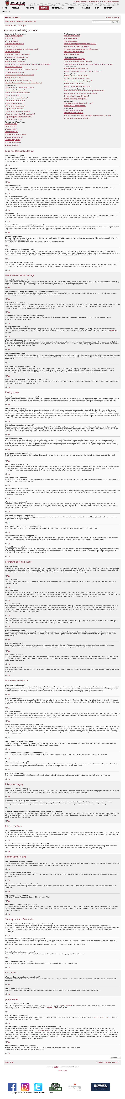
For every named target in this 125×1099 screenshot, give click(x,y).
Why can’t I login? (11, 46)
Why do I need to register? (13, 36)
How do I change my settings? (15, 61)
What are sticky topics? (12, 140)
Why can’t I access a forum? (14, 103)
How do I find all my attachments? (75, 106)
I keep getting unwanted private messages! (78, 61)
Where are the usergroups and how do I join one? (80, 44)
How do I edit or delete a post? (15, 90)
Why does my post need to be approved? (18, 117)
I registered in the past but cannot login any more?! (21, 49)
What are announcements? (14, 137)
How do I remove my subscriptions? (75, 99)
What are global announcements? (16, 134)
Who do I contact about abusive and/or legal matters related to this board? (88, 115)
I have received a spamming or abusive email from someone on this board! (88, 64)
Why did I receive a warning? (14, 109)
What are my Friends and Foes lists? (76, 68)
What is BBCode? (11, 124)
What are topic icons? (12, 145)
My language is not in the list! (14, 72)
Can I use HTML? (11, 126)
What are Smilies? (11, 129)
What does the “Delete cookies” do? (17, 57)
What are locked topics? (13, 142)
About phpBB (49, 1008)
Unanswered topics (10, 26)
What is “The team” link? (72, 54)
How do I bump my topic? (13, 119)
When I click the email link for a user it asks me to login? (23, 83)
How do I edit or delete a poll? (15, 101)
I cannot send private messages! (74, 59)
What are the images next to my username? (19, 75)
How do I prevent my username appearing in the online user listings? (27, 64)
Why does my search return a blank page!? (78, 81)
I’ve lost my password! (12, 52)
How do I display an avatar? (14, 77)
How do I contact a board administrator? (77, 118)
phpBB (111, 330)
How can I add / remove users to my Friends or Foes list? (82, 71)
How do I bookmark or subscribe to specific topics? (80, 93)
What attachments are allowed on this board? (78, 103)
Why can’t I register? (12, 41)
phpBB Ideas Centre (101, 1017)
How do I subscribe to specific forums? (76, 96)
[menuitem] (4, 8)
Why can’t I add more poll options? (16, 98)
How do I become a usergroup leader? (76, 46)
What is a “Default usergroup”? (74, 52)
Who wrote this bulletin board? (73, 110)
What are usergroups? (71, 41)
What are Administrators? (72, 36)
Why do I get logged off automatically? (17, 54)
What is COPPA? (10, 38)
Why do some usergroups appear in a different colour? (81, 49)
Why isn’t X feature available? (73, 113)
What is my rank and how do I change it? (18, 80)
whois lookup (42, 1030)
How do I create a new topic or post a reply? (19, 87)
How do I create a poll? (12, 95)
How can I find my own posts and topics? (77, 86)
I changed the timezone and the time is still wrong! (21, 69)
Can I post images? (11, 132)
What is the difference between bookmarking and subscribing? (84, 91)
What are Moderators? (71, 38)
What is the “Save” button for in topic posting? (20, 114)
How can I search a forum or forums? (76, 75)
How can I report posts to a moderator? (18, 111)
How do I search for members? (74, 84)
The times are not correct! (13, 67)
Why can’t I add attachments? (15, 106)
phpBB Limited (65, 1006)
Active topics (22, 26)
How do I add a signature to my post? (17, 92)
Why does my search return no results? (76, 78)
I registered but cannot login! (14, 44)
